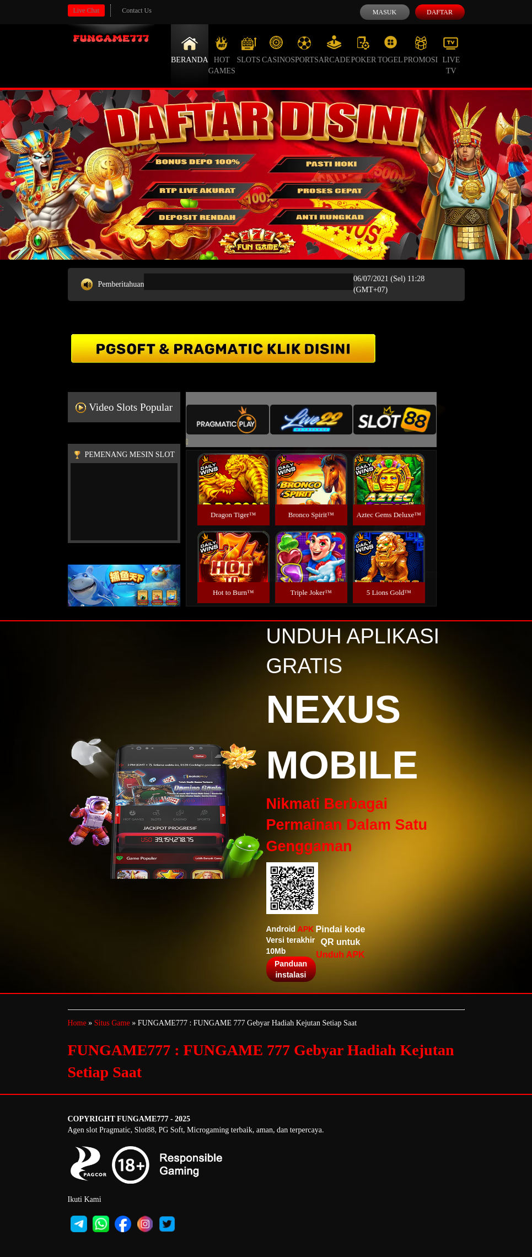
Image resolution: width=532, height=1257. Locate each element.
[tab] (227, 419)
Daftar (440, 12)
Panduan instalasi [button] (291, 969)
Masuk (384, 12)
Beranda (189, 49)
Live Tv (451, 55)
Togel (390, 49)
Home (77, 1023)
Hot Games (221, 55)
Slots (248, 49)
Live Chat (86, 10)
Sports (305, 49)
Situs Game (112, 1023)
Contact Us (137, 10)
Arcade (335, 49)
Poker (363, 49)
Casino (276, 49)
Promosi (421, 49)
